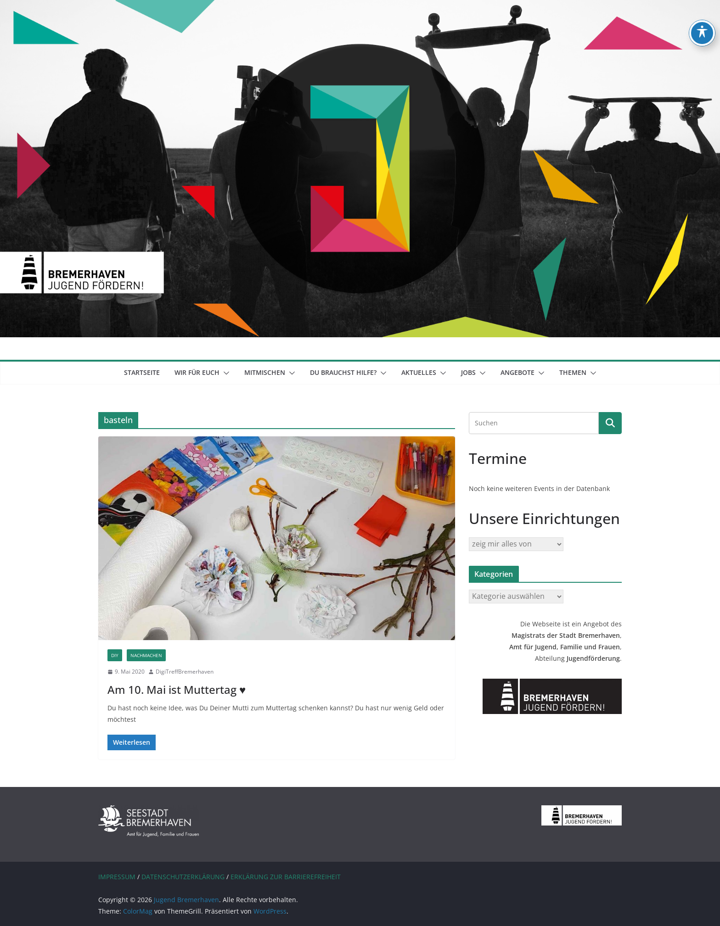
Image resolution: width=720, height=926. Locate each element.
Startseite (142, 372)
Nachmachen (146, 655)
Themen (572, 372)
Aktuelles (418, 372)
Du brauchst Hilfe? (343, 372)
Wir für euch (196, 372)
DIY (114, 655)
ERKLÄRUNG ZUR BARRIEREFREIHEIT (286, 876)
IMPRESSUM (116, 876)
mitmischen (264, 372)
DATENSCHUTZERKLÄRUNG (183, 876)
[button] (224, 373)
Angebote (517, 372)
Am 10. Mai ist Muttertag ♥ (176, 689)
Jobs (468, 372)
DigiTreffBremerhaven (185, 671)
